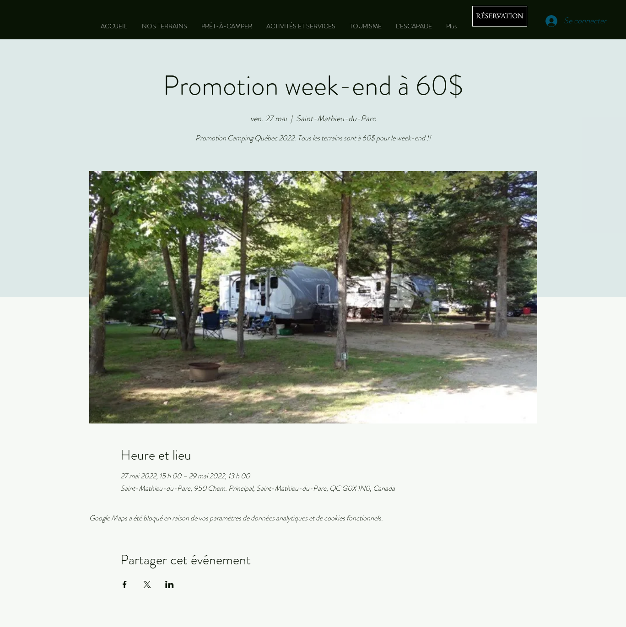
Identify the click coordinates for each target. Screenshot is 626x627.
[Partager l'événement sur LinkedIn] (169, 584)
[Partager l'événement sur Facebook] (124, 584)
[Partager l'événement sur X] (147, 584)
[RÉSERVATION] (499, 16)
